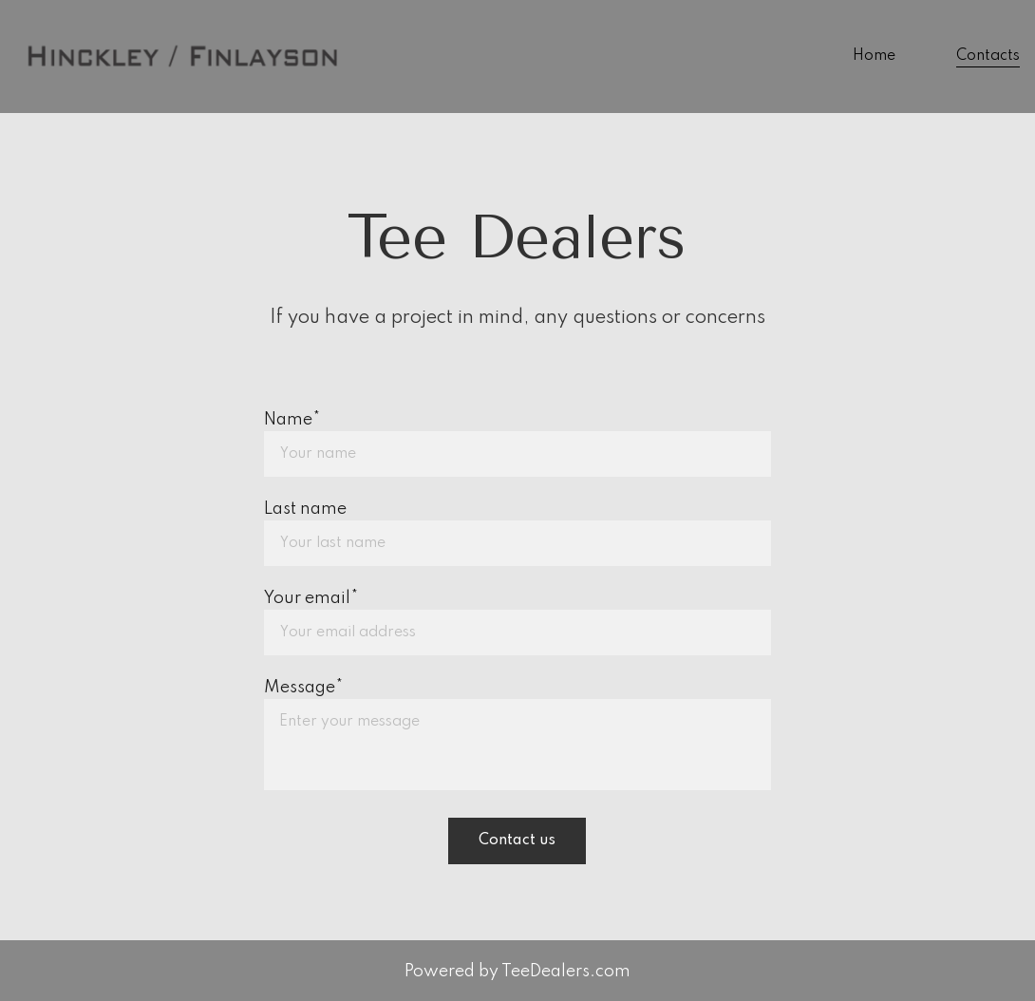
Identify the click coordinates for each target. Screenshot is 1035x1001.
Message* (303, 687)
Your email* (311, 598)
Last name (305, 509)
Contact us (517, 840)
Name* (292, 419)
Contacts (988, 56)
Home (874, 56)
